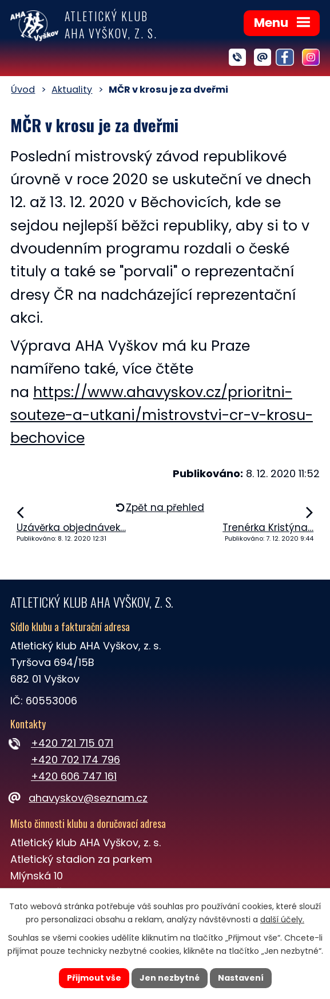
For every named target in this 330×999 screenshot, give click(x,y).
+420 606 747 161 (74, 776)
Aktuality (71, 89)
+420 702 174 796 (75, 759)
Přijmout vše (94, 978)
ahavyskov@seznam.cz (79, 798)
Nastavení (241, 978)
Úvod (23, 89)
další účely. (282, 919)
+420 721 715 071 (72, 743)
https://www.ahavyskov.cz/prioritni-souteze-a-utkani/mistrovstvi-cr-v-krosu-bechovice (161, 415)
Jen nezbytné (170, 978)
